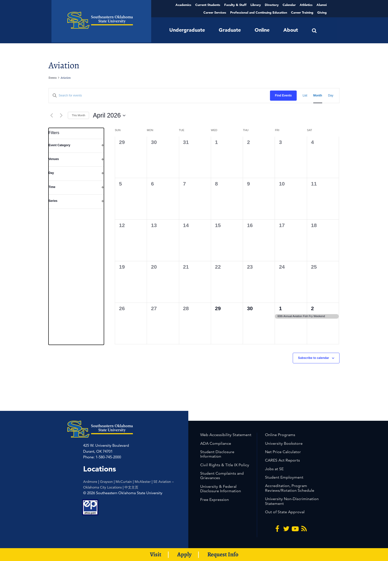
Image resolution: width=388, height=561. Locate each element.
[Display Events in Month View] (317, 95)
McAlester (143, 481)
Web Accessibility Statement (225, 434)
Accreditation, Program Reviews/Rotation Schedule (289, 487)
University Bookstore (284, 443)
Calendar (289, 5)
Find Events (283, 95)
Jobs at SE (274, 469)
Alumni (321, 5)
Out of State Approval (285, 512)
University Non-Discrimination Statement (292, 501)
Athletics (306, 5)
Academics (183, 5)
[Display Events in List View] (305, 95)
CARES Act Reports (282, 460)
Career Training (302, 12)
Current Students (207, 5)
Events (52, 78)
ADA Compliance (215, 443)
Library (255, 5)
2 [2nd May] (312, 308)
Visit (155, 554)
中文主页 (131, 487)
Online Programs (280, 434)
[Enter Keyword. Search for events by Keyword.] (159, 95)
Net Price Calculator (283, 451)
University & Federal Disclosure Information (220, 488)
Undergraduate (187, 30)
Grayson (106, 481)
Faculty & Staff (235, 5)
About (290, 30)
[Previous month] (51, 115)
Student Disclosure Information (217, 454)
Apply (184, 554)
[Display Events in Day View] (330, 95)
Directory (272, 5)
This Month (78, 115)
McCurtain (124, 481)
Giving (322, 12)
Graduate (230, 30)
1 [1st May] (280, 308)
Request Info (222, 554)
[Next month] (61, 115)
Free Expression (214, 499)
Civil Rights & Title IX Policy (224, 465)
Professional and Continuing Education (258, 12)
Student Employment (284, 477)
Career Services (214, 12)
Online (262, 30)
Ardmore (90, 481)
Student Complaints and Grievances (222, 475)
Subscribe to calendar (313, 358)
